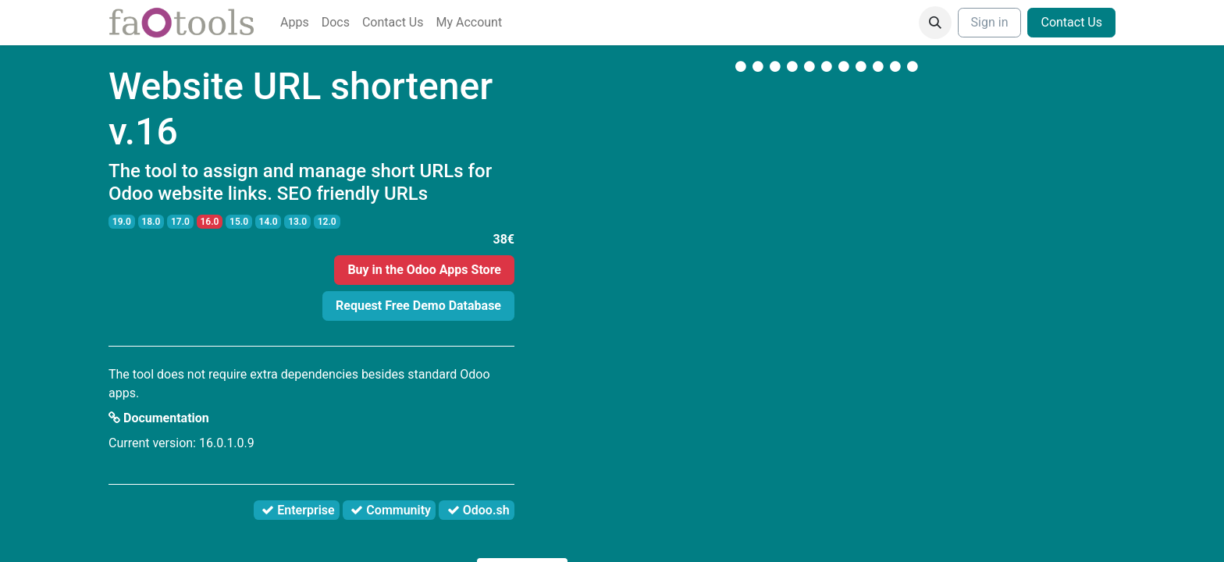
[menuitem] (294, 22)
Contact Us (1071, 22)
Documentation (159, 418)
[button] (935, 22)
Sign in (990, 22)
